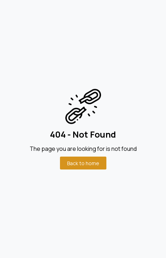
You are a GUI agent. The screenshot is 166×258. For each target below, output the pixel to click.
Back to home (83, 163)
